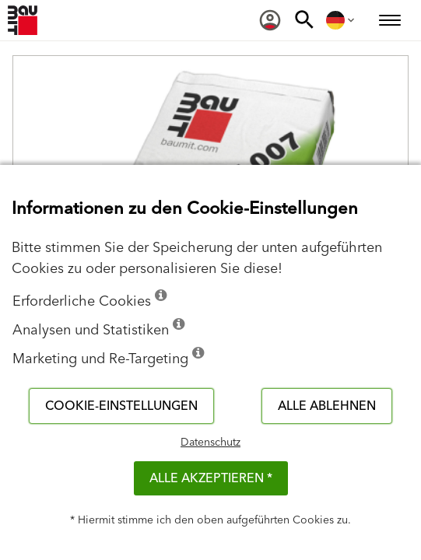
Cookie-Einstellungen (121, 406)
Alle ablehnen (327, 406)
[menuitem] (270, 20)
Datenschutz (210, 442)
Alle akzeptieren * (210, 478)
